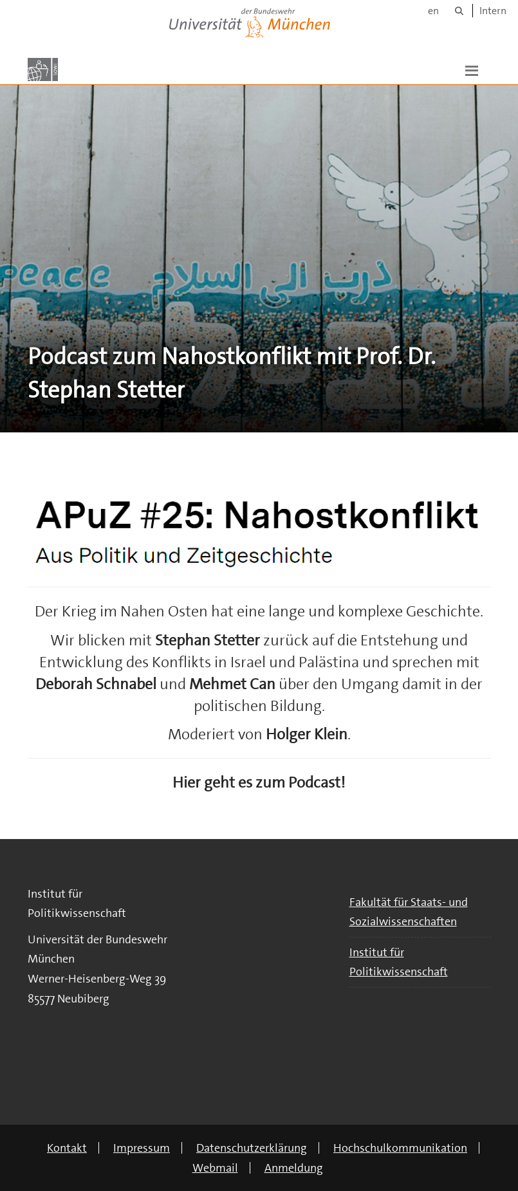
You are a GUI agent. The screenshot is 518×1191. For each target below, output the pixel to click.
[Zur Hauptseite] (43, 69)
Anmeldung (293, 1168)
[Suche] (459, 10)
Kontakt (67, 1148)
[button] (471, 69)
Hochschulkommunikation (400, 1148)
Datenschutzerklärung (251, 1148)
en (433, 10)
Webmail (215, 1168)
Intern (492, 10)
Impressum (141, 1148)
